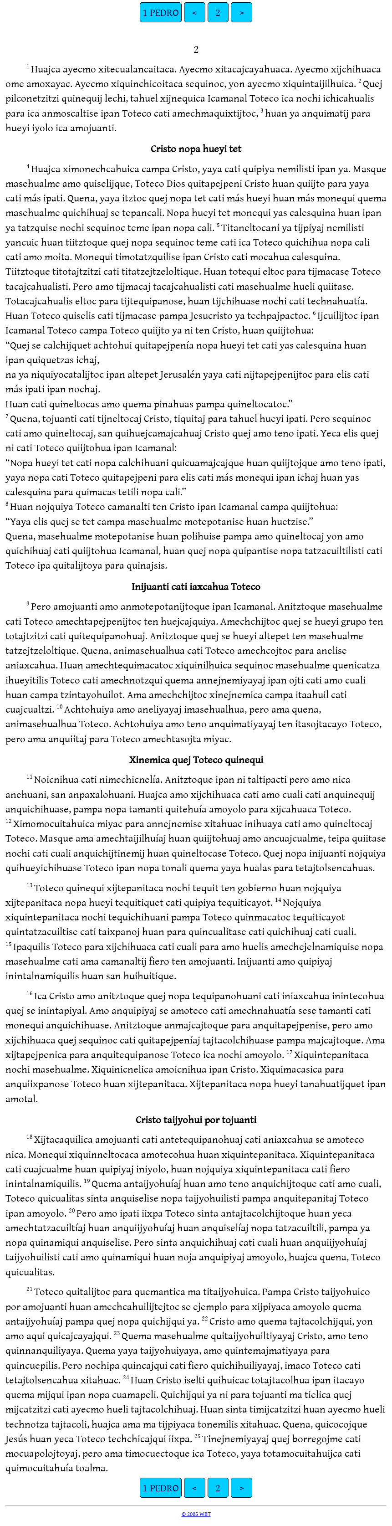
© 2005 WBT (196, 1513)
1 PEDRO (161, 12)
